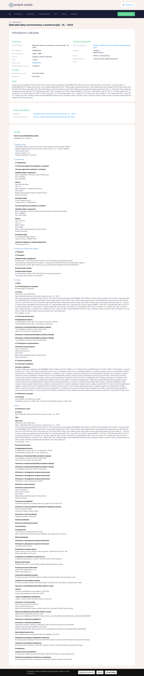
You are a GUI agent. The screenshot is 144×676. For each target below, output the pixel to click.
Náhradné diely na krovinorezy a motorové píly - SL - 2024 (54, 114)
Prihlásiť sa (129, 5)
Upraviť (100, 672)
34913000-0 (36, 63)
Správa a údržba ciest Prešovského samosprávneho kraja (53, 117)
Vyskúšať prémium (126, 14)
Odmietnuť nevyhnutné (86, 672)
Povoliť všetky (111, 672)
